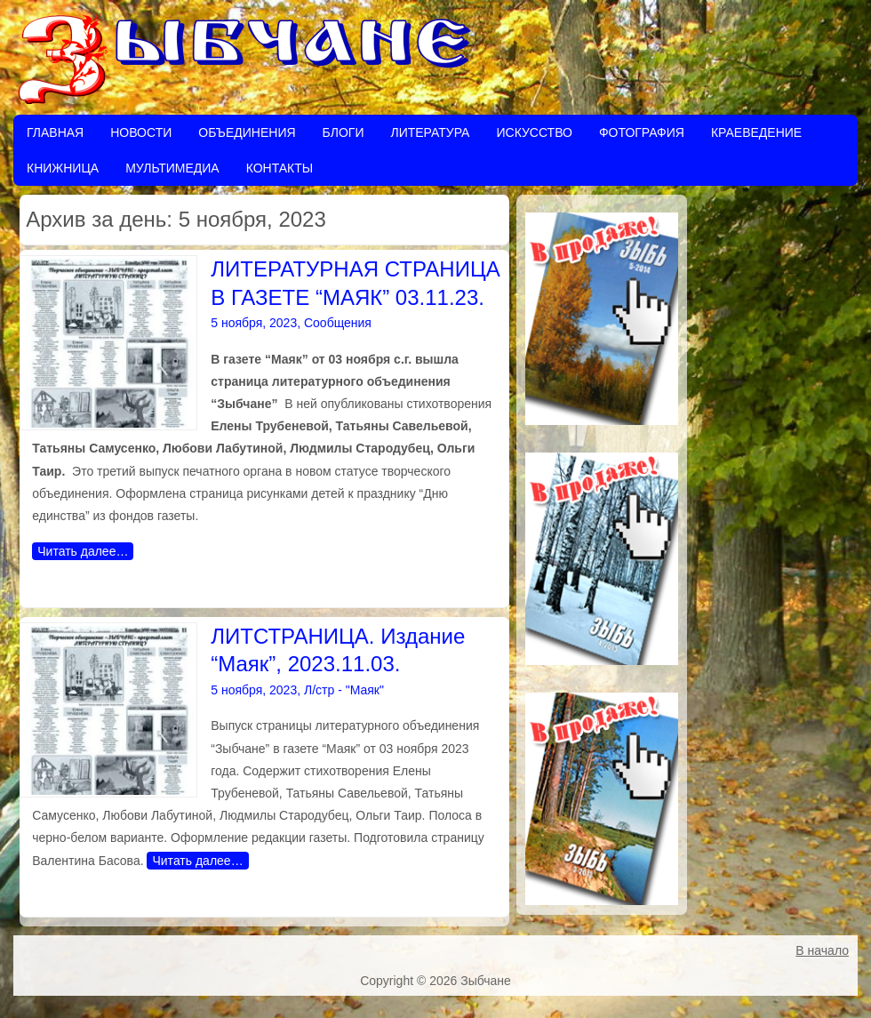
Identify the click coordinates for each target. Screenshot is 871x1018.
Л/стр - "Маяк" (344, 690)
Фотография (641, 132)
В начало (822, 950)
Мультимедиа (172, 168)
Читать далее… (82, 551)
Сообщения (338, 323)
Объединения (246, 132)
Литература (429, 132)
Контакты (280, 168)
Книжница (63, 168)
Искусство (533, 132)
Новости (141, 132)
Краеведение (756, 132)
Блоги (343, 132)
